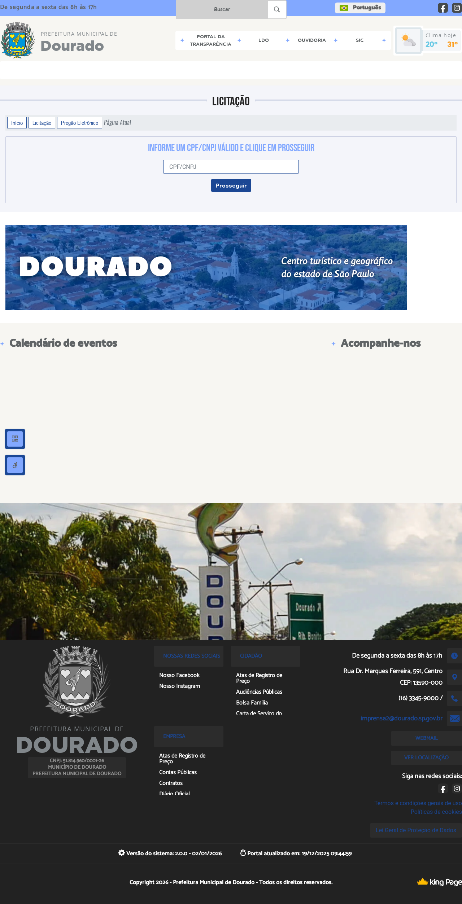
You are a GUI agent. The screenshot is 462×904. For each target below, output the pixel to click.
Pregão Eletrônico (79, 122)
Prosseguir (231, 185)
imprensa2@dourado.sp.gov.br (402, 718)
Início (17, 122)
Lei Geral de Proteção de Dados (416, 830)
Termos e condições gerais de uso (418, 803)
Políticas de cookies (436, 811)
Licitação (41, 122)
